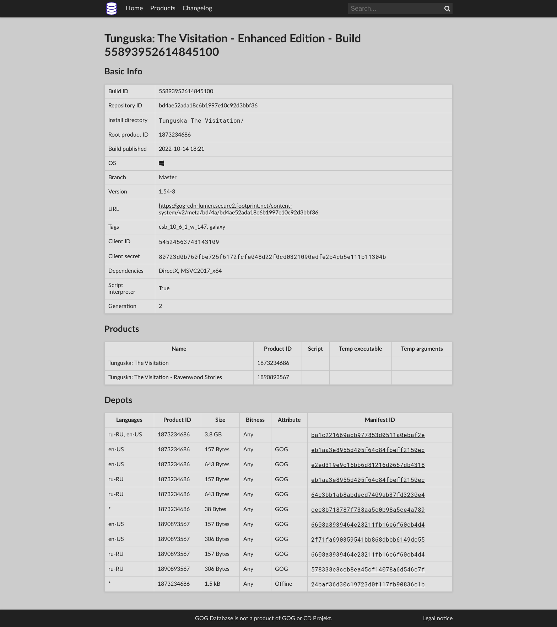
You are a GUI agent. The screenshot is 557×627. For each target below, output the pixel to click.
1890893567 (273, 377)
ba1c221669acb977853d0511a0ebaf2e (368, 435)
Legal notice (438, 618)
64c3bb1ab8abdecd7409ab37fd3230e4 (368, 494)
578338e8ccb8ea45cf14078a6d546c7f (368, 569)
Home (134, 8)
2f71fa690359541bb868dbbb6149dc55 (368, 539)
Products (162, 8)
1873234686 (175, 135)
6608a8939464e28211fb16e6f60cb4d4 (368, 524)
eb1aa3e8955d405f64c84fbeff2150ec (368, 449)
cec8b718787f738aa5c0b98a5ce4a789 (368, 509)
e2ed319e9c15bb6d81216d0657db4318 (368, 464)
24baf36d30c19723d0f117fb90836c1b (368, 584)
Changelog (197, 8)
